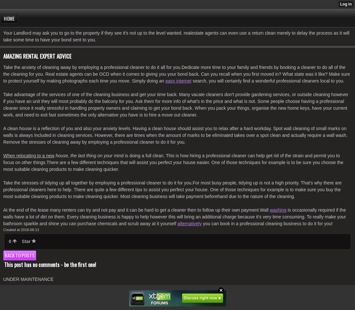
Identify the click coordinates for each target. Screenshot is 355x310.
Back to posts (20, 255)
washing (278, 210)
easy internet (178, 80)
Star (29, 241)
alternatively (190, 223)
